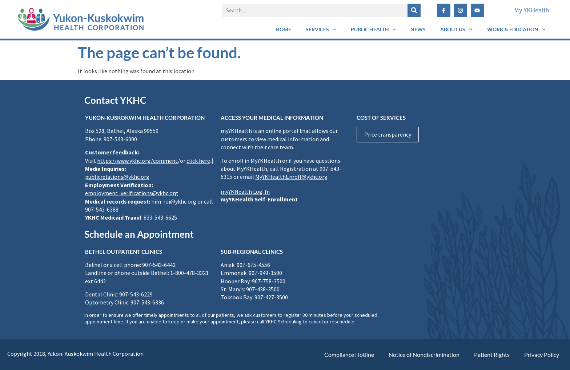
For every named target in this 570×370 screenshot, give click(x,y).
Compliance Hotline (349, 354)
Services (321, 29)
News (418, 29)
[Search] (414, 10)
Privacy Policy (541, 354)
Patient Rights (492, 354)
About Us (456, 29)
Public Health (373, 29)
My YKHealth (531, 10)
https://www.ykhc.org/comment (137, 160)
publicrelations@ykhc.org (117, 176)
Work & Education (516, 29)
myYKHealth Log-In (245, 191)
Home (283, 29)
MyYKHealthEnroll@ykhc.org (291, 176)
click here (198, 160)
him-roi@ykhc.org (173, 201)
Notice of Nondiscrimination (424, 354)
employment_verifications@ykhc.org (131, 193)
